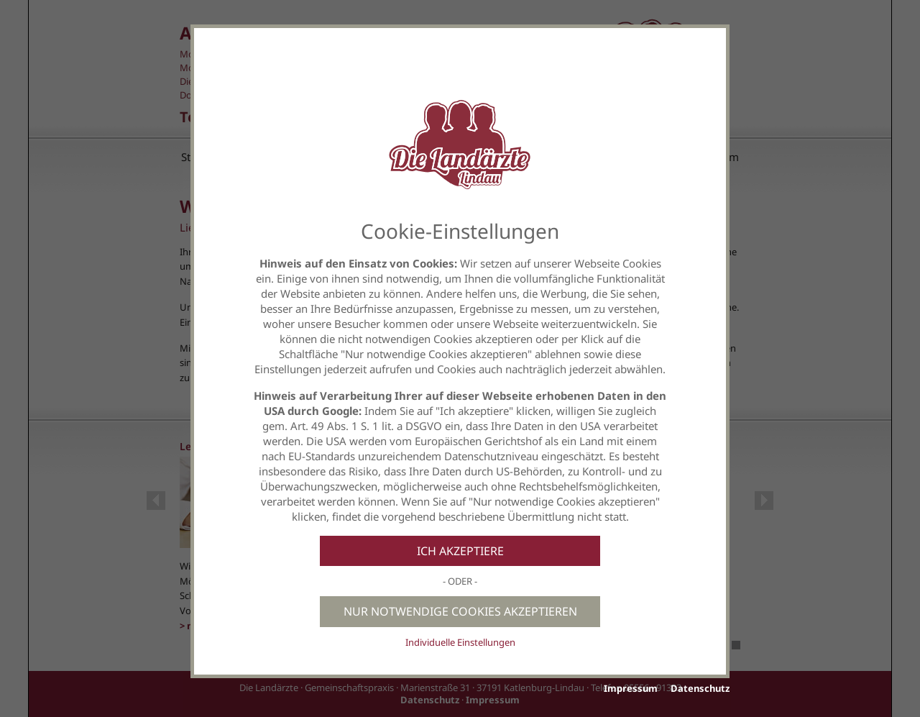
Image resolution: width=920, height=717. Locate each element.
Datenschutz (700, 688)
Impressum (631, 688)
